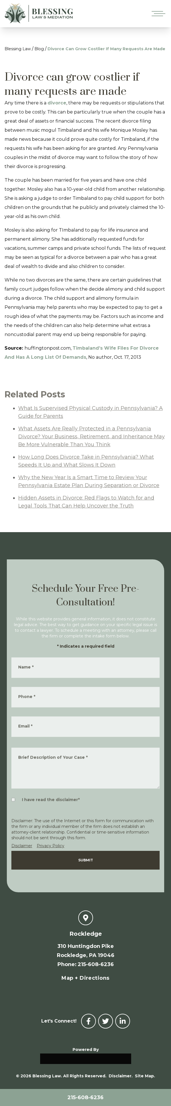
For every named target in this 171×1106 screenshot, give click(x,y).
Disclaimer (21, 845)
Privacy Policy (50, 845)
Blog (39, 48)
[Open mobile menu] (157, 13)
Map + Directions (85, 978)
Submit (85, 860)
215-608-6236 (85, 1097)
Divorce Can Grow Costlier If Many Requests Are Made (106, 48)
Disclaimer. (121, 1075)
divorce (57, 103)
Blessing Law (18, 48)
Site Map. (145, 1075)
